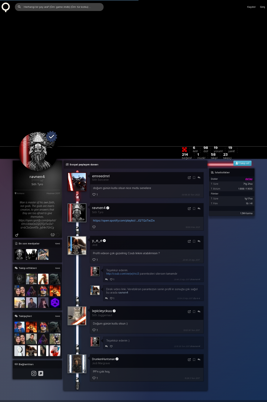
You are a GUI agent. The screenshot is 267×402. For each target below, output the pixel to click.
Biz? (231, 371)
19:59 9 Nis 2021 (192, 194)
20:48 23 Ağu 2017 (181, 246)
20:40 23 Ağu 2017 (191, 226)
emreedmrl (101, 143)
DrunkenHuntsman (105, 325)
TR (249, 371)
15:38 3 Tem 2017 (192, 345)
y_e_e (99, 207)
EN (256, 371)
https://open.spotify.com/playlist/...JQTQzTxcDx (124, 187)
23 (227, 122)
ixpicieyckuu (104, 277)
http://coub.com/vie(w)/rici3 (122, 240)
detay (248, 145)
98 (205, 115)
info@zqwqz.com (47, 371)
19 (231, 115)
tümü (57, 210)
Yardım (221, 371)
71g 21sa (247, 150)
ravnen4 (100, 174)
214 (187, 122)
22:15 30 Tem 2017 (181, 313)
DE (263, 371)
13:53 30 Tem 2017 (191, 297)
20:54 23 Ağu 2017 (184, 265)
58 (214, 122)
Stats (241, 371)
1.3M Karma (246, 179)
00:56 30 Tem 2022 (191, 161)
